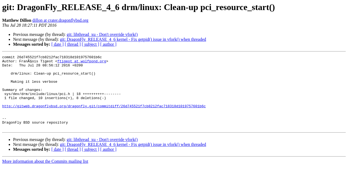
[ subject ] (90, 44)
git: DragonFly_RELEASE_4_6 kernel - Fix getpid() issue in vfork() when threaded (133, 39)
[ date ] (57, 44)
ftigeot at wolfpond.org (81, 62)
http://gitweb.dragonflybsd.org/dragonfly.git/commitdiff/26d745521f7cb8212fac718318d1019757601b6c (104, 116)
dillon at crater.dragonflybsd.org (60, 20)
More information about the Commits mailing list (45, 176)
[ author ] (108, 44)
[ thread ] (73, 44)
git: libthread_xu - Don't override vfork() (102, 34)
